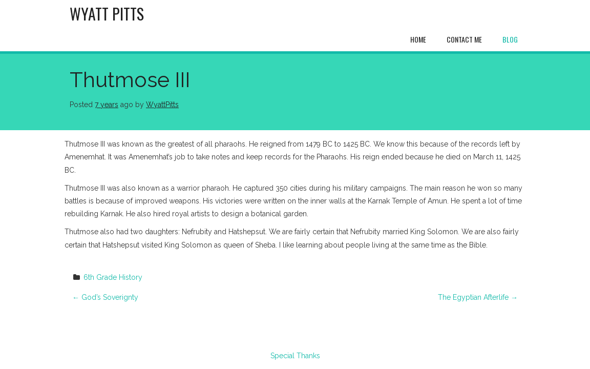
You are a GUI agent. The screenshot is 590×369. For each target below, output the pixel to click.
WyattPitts (162, 104)
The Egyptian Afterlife (478, 297)
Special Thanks (295, 356)
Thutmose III (130, 79)
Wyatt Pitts (107, 13)
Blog (510, 39)
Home (418, 39)
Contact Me (464, 39)
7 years (106, 104)
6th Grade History (112, 277)
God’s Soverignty (105, 297)
